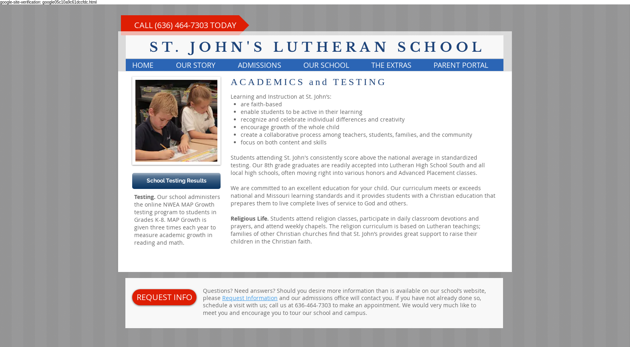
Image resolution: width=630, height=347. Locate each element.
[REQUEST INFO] (164, 297)
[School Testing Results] (176, 181)
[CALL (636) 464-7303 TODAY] (185, 25)
